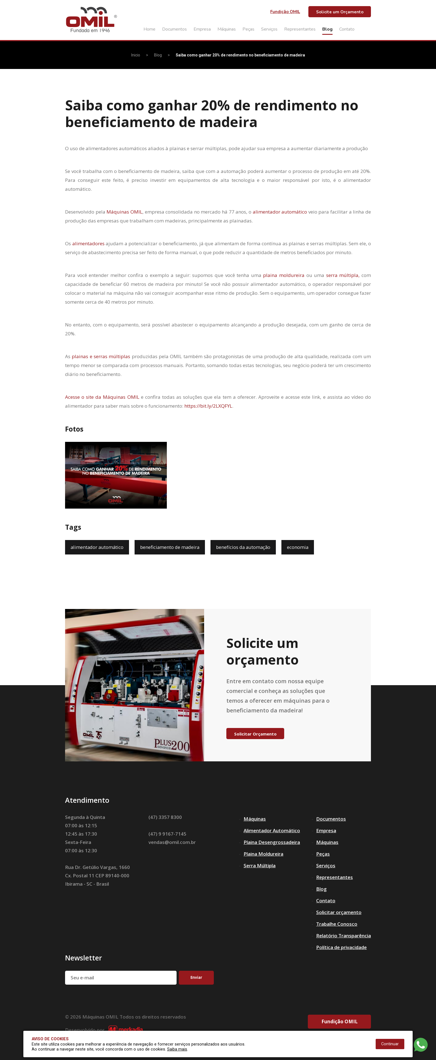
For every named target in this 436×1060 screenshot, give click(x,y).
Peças (248, 29)
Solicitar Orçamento (255, 734)
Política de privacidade (341, 947)
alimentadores (88, 243)
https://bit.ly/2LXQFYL (208, 406)
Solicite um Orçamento (339, 12)
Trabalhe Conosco (336, 924)
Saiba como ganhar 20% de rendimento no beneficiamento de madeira (240, 55)
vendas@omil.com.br (172, 842)
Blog (327, 29)
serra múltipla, (343, 275)
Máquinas (226, 29)
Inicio (135, 55)
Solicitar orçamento (338, 912)
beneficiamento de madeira (172, 547)
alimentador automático (280, 212)
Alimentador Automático (272, 830)
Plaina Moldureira (263, 854)
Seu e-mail (82, 977)
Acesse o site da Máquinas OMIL (102, 397)
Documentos (174, 29)
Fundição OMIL (285, 11)
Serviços (269, 29)
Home (149, 29)
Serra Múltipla (260, 865)
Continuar (390, 1044)
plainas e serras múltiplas (101, 356)
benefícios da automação (247, 547)
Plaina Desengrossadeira (272, 842)
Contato (347, 29)
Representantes (300, 29)
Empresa (202, 29)
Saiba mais (177, 1049)
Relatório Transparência (343, 935)
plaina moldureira (283, 275)
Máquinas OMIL (124, 212)
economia (302, 547)
